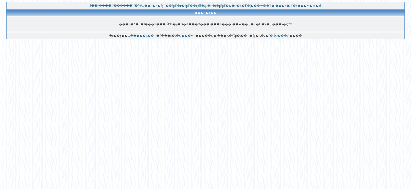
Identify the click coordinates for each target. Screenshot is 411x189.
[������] (122, 6)
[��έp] (170, 6)
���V (187, 36)
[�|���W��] (258, 6)
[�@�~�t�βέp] (212, 6)
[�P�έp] (182, 6)
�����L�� (142, 36)
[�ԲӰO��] (142, 6)
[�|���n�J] (280, 6)
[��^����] (101, 6)
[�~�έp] (158, 6)
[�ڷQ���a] (279, 36)
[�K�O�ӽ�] (235, 6)
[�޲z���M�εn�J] (306, 6)
